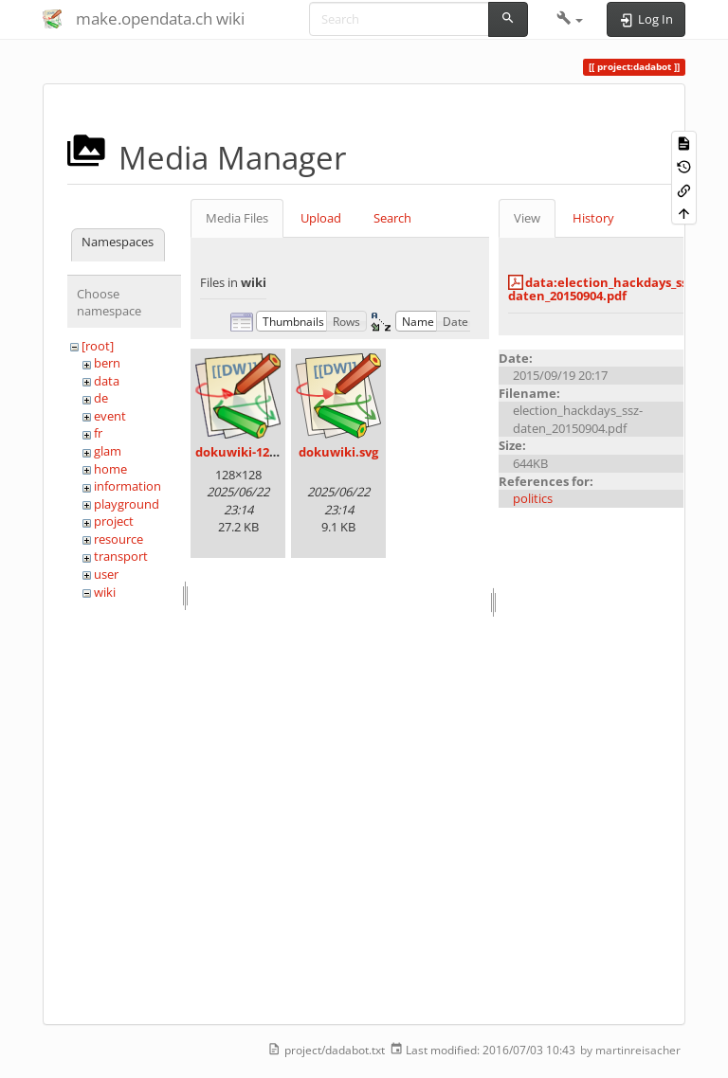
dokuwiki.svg (338, 451)
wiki (105, 592)
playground (126, 503)
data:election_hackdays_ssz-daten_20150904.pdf (602, 289)
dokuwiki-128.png (248, 451)
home (110, 468)
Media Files (237, 217)
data (106, 380)
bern (107, 362)
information (127, 485)
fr (98, 432)
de (101, 397)
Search (392, 217)
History (593, 217)
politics (533, 498)
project (114, 521)
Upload (320, 217)
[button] (570, 19)
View (527, 217)
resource (118, 539)
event (110, 415)
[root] (98, 345)
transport (121, 556)
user (106, 574)
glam (107, 450)
